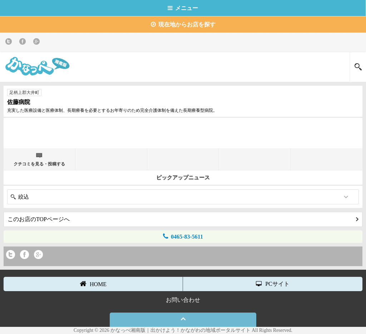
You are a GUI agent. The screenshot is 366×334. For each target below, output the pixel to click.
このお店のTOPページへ (183, 219)
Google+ (37, 42)
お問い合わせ (183, 300)
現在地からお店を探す (183, 24)
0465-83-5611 (183, 236)
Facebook (23, 42)
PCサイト (273, 284)
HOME (93, 283)
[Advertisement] (183, 132)
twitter (9, 42)
